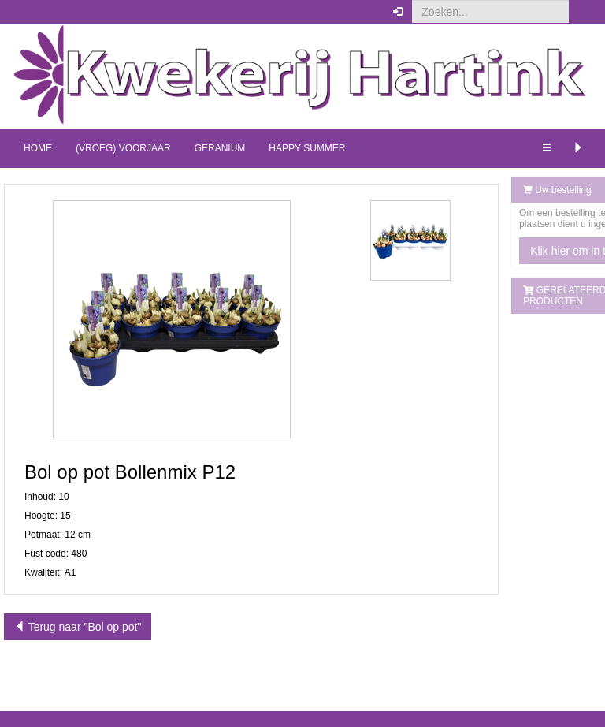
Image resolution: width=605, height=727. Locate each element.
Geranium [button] (220, 148)
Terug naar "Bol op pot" (77, 627)
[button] (581, 12)
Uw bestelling (486, 190)
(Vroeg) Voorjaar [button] (123, 148)
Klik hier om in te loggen (518, 250)
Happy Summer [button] (307, 148)
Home (38, 148)
